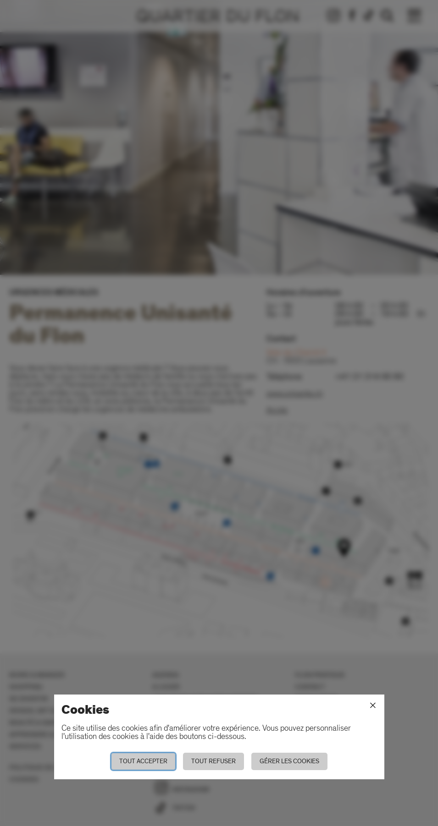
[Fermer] (373, 705)
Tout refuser (213, 761)
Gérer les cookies (289, 761)
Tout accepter (143, 761)
